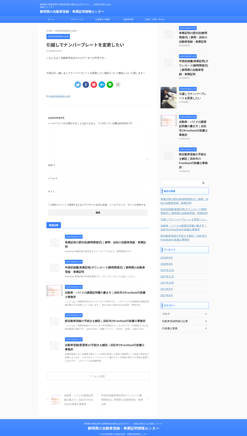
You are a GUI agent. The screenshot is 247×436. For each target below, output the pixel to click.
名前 (51, 164)
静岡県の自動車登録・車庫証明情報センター (72, 11)
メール (53, 178)
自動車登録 (128, 19)
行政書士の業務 (102, 19)
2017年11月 (167, 263)
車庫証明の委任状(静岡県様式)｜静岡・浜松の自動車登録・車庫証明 (104, 242)
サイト (51, 191)
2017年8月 (166, 282)
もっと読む (100, 373)
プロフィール (77, 19)
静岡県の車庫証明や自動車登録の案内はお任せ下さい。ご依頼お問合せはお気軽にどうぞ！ (123, 421)
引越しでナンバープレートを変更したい (181, 206)
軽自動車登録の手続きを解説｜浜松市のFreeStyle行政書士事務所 (103, 318)
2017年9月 (166, 276)
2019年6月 (166, 245)
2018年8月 (166, 251)
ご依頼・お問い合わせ (154, 19)
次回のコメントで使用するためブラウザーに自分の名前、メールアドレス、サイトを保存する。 (99, 204)
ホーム (51, 19)
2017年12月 (167, 257)
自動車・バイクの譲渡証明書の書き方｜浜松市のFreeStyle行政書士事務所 (193, 122)
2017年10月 (167, 270)
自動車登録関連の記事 (59, 96)
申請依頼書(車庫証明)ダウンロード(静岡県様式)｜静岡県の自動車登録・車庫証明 (193, 65)
